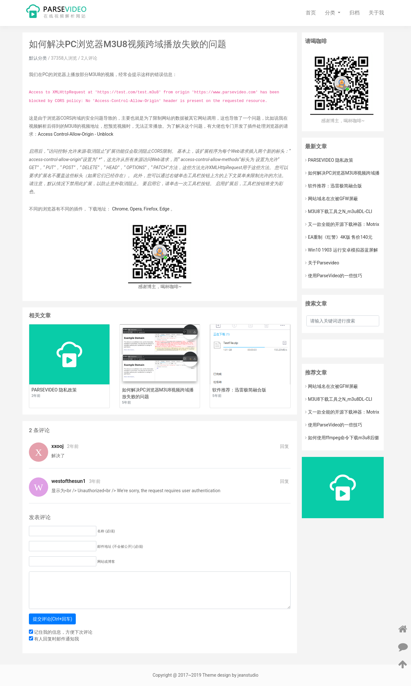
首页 (311, 13)
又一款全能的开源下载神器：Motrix (342, 224)
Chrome (120, 208)
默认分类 (38, 58)
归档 (354, 13)
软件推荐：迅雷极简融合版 (333, 185)
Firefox (151, 208)
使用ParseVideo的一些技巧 (333, 275)
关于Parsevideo (322, 262)
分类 (331, 13)
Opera (136, 208)
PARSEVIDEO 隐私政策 (329, 160)
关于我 (376, 13)
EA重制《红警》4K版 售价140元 (338, 237)
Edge (165, 208)
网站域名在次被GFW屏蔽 (331, 198)
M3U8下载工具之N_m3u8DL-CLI (338, 211)
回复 (284, 446)
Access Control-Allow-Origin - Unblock (75, 134)
